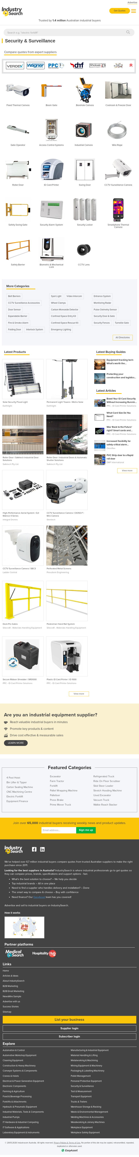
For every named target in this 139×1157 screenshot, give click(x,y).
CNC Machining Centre (19, 790)
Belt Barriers (14, 295)
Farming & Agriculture (14, 1090)
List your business (69, 1019)
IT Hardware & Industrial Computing (21, 1121)
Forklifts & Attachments (14, 1100)
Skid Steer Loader (103, 784)
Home (6, 969)
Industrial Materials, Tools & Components (23, 1111)
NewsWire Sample (12, 995)
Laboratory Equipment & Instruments (21, 1131)
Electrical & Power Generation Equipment (23, 1080)
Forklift (54, 784)
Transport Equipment (81, 1095)
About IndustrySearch (13, 980)
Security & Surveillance (82, 1085)
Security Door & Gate (104, 315)
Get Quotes (119, 10)
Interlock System (34, 328)
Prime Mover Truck (60, 803)
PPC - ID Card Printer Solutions (17, 682)
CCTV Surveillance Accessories (24, 302)
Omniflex (111, 447)
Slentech (51, 518)
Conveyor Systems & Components (20, 1069)
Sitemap (7, 1011)
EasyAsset (39, 896)
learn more (16, 742)
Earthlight (7, 405)
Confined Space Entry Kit (63, 315)
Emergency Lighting (61, 328)
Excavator (55, 775)
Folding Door (14, 328)
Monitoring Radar (102, 302)
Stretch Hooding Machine (107, 789)
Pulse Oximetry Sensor (105, 308)
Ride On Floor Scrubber (106, 780)
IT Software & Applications (16, 1126)
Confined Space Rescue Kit (64, 322)
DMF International (115, 461)
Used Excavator (102, 794)
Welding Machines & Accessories (87, 1116)
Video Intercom (74, 295)
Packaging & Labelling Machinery (87, 1069)
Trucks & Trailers (79, 1100)
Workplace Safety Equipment (85, 1131)
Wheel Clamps (58, 302)
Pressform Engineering (58, 571)
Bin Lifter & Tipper (17, 781)
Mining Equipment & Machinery (86, 1064)
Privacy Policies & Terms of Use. (67, 1142)
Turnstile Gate (122, 322)
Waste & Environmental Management (89, 1111)
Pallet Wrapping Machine (63, 789)
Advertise (132, 2)
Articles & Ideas (10, 974)
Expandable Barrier (17, 315)
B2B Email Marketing (13, 990)
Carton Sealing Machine (20, 786)
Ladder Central (10, 571)
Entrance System (102, 295)
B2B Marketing (10, 985)
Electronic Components (14, 1085)
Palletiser (55, 794)
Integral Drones (10, 518)
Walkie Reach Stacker (105, 803)
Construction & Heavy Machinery (19, 1064)
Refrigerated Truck (103, 775)
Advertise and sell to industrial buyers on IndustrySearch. (37, 904)
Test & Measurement (81, 1090)
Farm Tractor (57, 780)
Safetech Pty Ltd (10, 463)
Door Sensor (14, 308)
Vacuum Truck (101, 799)
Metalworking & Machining (84, 1059)
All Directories (123, 336)
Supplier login (69, 1027)
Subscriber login (69, 1035)
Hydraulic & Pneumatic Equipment (20, 1105)
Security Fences (102, 322)
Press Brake (57, 799)
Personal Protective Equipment (86, 1080)
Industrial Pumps (11, 1116)
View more (79, 693)
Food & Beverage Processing (17, 1095)
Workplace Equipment (82, 1126)
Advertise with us (11, 1000)
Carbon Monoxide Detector (64, 308)
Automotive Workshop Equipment (19, 1054)
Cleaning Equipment (13, 1059)
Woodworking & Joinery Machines (88, 1121)
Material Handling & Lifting (84, 1054)
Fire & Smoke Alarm (18, 322)
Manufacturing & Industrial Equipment (90, 1049)
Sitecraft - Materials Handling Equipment (22, 627)
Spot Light (56, 295)
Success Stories (11, 1005)
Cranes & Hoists (11, 1075)
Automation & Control (14, 1049)
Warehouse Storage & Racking (86, 1105)
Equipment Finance (17, 800)
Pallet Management (81, 1075)
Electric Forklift (15, 795)
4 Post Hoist (13, 776)
